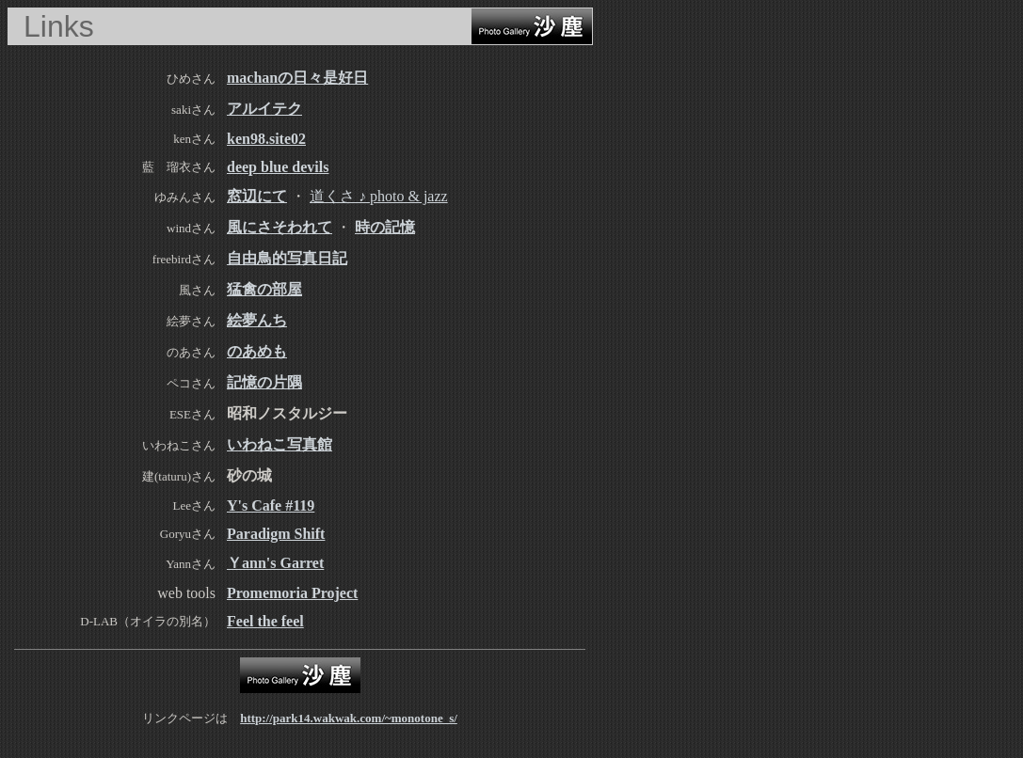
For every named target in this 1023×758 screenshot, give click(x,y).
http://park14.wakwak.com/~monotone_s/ (348, 718)
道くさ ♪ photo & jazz (379, 196)
